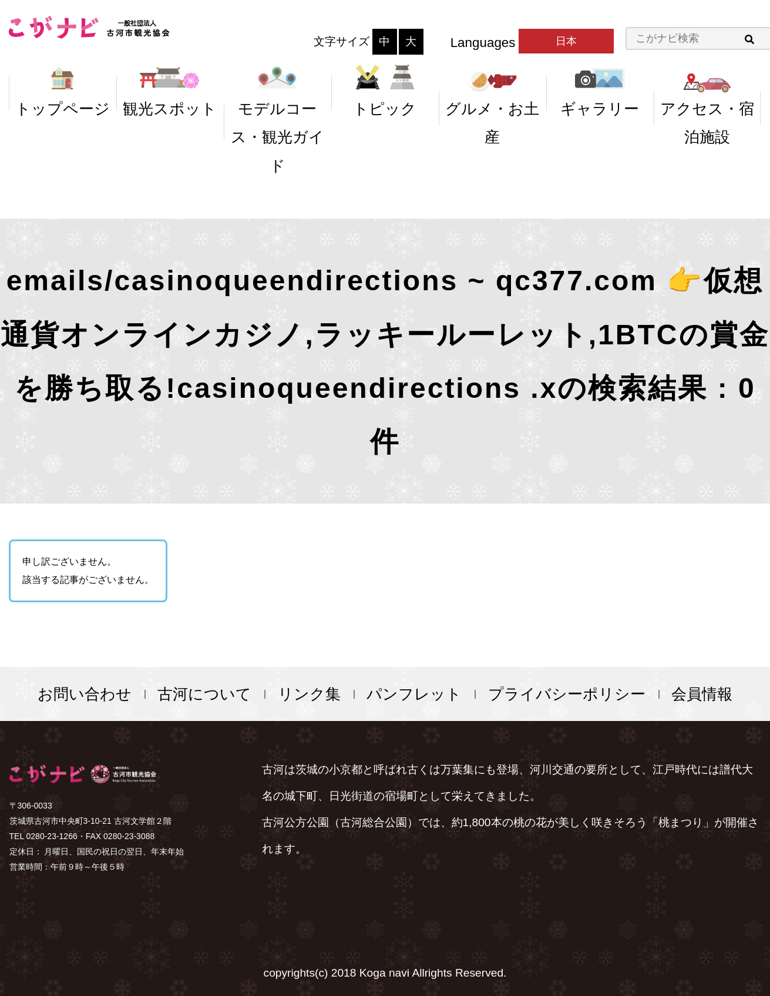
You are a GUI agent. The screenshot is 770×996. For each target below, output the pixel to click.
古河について (204, 694)
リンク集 (309, 694)
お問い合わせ (85, 694)
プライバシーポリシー (566, 694)
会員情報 (701, 694)
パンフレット (414, 694)
